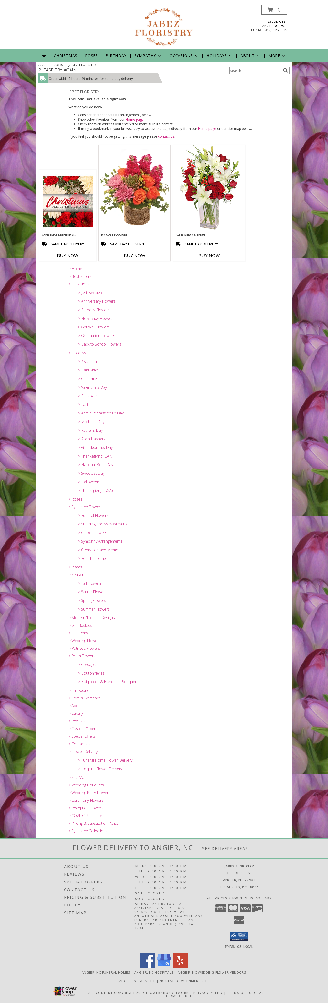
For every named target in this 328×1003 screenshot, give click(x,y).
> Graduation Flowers (96, 335)
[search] (285, 70)
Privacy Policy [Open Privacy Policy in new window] (208, 992)
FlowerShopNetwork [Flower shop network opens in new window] (167, 992)
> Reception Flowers (85, 808)
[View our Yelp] (180, 966)
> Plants (75, 567)
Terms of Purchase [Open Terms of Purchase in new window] (246, 992)
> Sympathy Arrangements (100, 541)
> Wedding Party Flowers (89, 792)
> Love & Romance (84, 698)
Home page (135, 119)
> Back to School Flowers (99, 344)
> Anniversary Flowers (96, 301)
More (277, 55)
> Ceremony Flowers (86, 800)
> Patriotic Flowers (84, 648)
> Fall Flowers (89, 583)
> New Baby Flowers (95, 318)
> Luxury (75, 713)
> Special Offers (81, 736)
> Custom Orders (83, 728)
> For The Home (92, 558)
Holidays (219, 55)
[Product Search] (255, 70)
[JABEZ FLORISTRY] (164, 27)
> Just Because (90, 292)
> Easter (85, 404)
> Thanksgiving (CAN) (96, 456)
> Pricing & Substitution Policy (93, 823)
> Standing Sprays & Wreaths (102, 524)
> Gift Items (78, 633)
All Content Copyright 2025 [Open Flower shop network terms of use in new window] (116, 992)
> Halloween (88, 482)
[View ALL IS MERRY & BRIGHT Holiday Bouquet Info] (209, 188)
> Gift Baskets (80, 625)
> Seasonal (77, 574)
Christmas (65, 55)
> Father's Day (90, 430)
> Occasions (78, 284)
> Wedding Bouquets (86, 785)
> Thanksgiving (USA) (95, 490)
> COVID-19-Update (85, 815)
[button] (274, 10)
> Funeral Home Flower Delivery (105, 760)
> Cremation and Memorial (100, 549)
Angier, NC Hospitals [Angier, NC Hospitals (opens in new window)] (154, 972)
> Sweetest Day (91, 473)
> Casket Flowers (92, 532)
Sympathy (148, 55)
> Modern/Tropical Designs (91, 617)
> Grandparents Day (95, 447)
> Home (75, 268)
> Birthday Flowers (94, 309)
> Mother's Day (91, 421)
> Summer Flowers (94, 609)
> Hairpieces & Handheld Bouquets (108, 681)
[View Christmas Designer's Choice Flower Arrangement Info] (68, 201)
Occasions (184, 55)
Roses (91, 55)
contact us (166, 136)
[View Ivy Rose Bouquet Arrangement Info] (134, 188)
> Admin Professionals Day (101, 413)
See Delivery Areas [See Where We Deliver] (225, 848)
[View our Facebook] (147, 966)
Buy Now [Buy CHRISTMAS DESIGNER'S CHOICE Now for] (67, 255)
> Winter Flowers (92, 591)
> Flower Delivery (83, 751)
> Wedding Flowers (84, 640)
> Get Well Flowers (94, 327)
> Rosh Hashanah (93, 439)
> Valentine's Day (92, 387)
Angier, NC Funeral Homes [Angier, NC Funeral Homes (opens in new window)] (106, 972)
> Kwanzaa (87, 361)
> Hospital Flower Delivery (100, 768)
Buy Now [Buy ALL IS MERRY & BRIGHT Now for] (209, 255)
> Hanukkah (88, 370)
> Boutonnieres (91, 673)
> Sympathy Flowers (85, 506)
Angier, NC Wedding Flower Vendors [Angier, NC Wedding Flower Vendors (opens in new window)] (212, 972)
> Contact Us (79, 744)
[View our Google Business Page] (164, 966)
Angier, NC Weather (137, 980)
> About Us (77, 705)
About (251, 55)
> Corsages (87, 664)
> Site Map (77, 777)
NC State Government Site (184, 980)
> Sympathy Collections (87, 831)
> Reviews (76, 721)
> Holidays (77, 352)
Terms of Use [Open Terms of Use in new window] (179, 995)
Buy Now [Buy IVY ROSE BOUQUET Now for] (134, 255)
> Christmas (88, 378)
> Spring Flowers (92, 600)
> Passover (87, 395)
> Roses (75, 499)
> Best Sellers (80, 276)
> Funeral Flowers (93, 515)
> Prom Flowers (81, 656)
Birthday (116, 55)
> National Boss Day (95, 464)
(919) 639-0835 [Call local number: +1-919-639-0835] (275, 30)
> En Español (79, 690)
